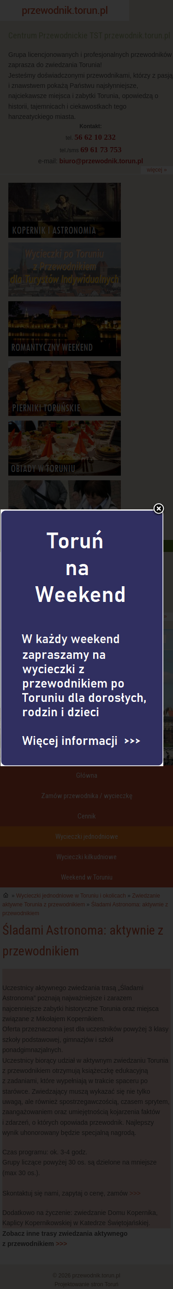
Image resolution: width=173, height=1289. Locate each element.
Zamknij (159, 470)
